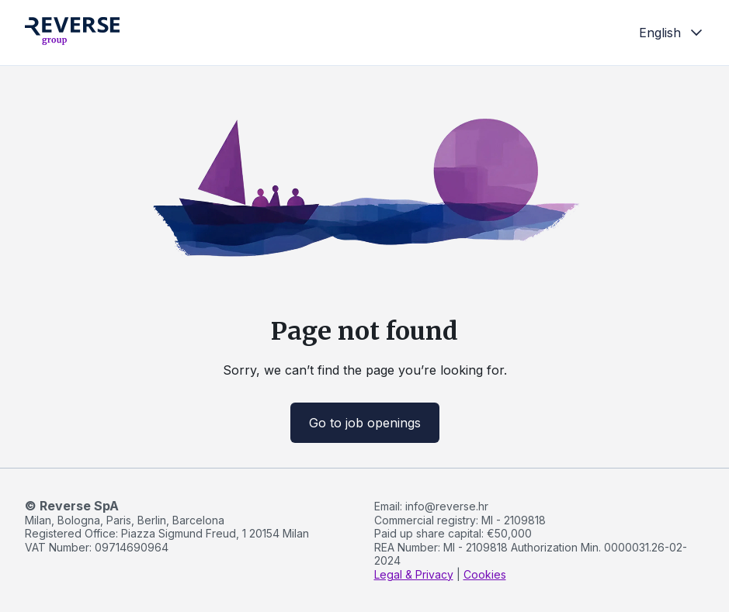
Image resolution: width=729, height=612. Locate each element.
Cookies (484, 574)
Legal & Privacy (413, 574)
